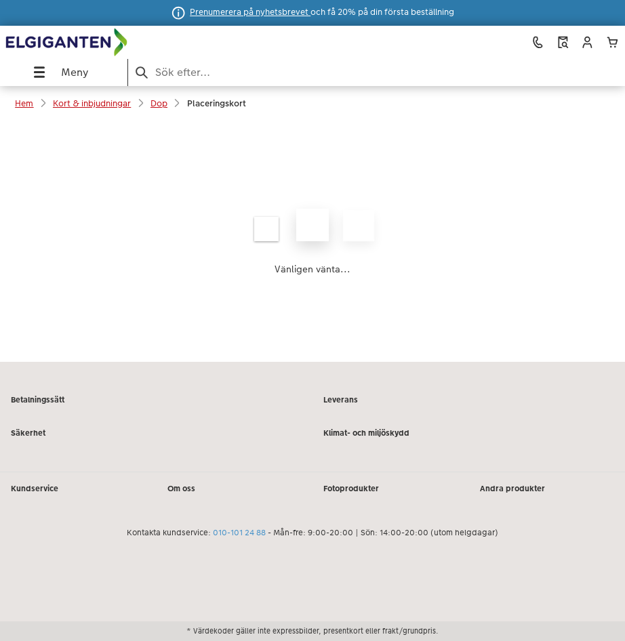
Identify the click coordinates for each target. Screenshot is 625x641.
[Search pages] (376, 72)
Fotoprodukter (351, 488)
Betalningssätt (37, 399)
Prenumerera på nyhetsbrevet (250, 12)
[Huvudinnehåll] (312, 241)
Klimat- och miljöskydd (366, 433)
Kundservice (34, 488)
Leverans (340, 399)
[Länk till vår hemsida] (123, 42)
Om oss (181, 488)
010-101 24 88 (239, 532)
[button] (587, 42)
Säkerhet (28, 433)
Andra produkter (512, 488)
